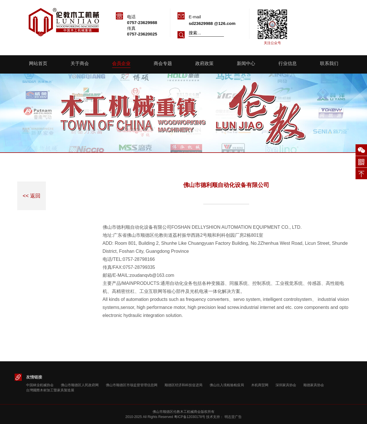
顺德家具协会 (313, 385)
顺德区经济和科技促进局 (183, 385)
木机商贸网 (259, 385)
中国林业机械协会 (40, 385)
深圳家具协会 (286, 385)
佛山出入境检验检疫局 (227, 385)
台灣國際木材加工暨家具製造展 (50, 390)
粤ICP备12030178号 (189, 417)
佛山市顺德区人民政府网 (80, 385)
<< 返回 (31, 196)
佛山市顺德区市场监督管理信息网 (131, 385)
